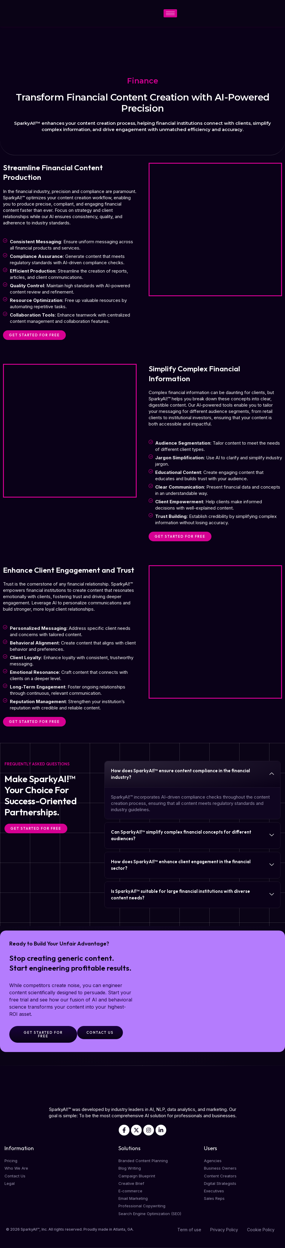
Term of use (189, 1229)
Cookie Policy (261, 1229)
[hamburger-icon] (170, 13)
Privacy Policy (224, 1229)
